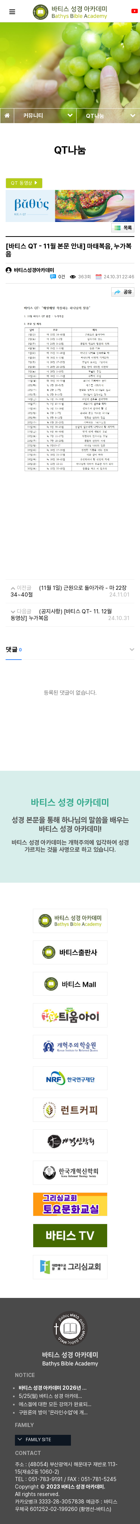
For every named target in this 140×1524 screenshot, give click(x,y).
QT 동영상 (24, 183)
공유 (128, 292)
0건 (61, 276)
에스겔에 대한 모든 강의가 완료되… (55, 1404)
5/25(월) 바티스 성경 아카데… (50, 1396)
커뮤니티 (48, 115)
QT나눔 (111, 116)
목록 (128, 228)
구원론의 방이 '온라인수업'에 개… (53, 1412)
